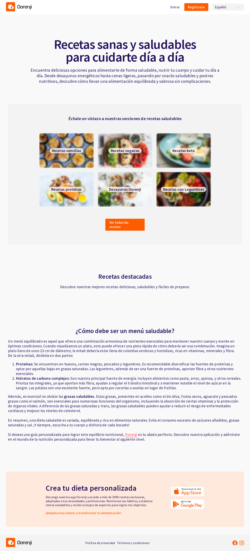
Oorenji (131, 434)
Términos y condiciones (133, 543)
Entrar (175, 7)
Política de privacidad (100, 543)
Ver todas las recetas (119, 224)
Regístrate (196, 7)
